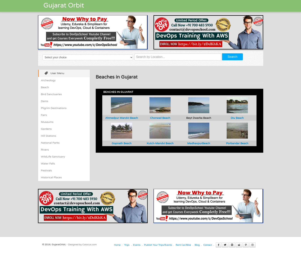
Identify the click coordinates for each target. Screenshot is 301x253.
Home (117, 245)
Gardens (46, 129)
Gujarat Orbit (64, 5)
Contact (207, 245)
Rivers (45, 149)
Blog (197, 245)
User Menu (53, 73)
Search (232, 56)
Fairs (44, 115)
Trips (127, 245)
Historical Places (51, 177)
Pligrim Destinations (54, 108)
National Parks (50, 142)
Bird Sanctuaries (51, 94)
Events (136, 245)
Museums (47, 122)
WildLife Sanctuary (53, 156)
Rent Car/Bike (183, 245)
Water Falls (48, 163)
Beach (45, 87)
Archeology (48, 80)
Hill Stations (48, 135)
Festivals (46, 170)
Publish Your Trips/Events (158, 245)
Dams (44, 101)
